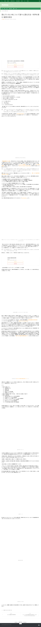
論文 (11, 610)
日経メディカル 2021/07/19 (23, 321)
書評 (13, 8)
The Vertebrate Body (20, 113)
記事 (16, 8)
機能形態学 (20, 622)
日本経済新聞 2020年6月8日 (32, 319)
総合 (7, 10)
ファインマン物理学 (22, 164)
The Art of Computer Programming (24, 165)
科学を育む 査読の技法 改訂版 (12, 257)
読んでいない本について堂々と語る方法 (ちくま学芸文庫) (16, 60)
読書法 (9, 610)
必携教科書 (10, 8)
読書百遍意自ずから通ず (6, 161)
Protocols (24, 622)
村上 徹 (3, 19)
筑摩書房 (4, 610)
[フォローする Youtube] (38, 625)
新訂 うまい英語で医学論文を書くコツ (22, 335)
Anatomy (5, 5)
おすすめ (3, 10)
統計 (7, 8)
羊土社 (7, 610)
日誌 (2, 8)
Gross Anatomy (24, 197)
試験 (4, 8)
